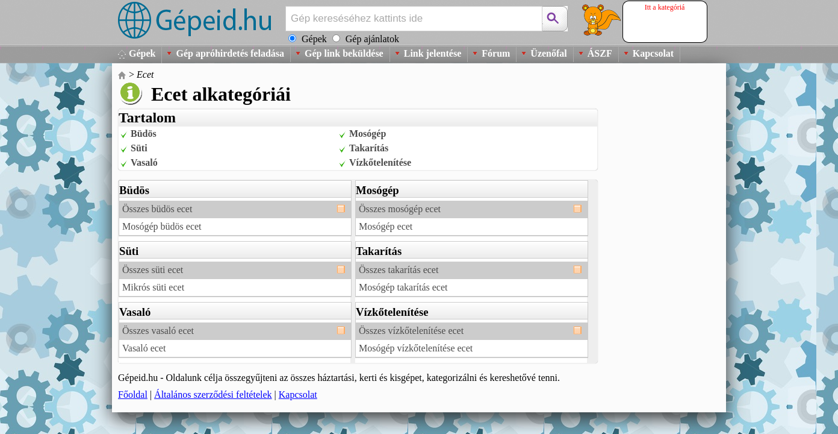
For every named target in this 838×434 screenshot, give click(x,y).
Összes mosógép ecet (400, 209)
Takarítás (368, 148)
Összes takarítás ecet (398, 270)
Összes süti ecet (152, 270)
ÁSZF (600, 53)
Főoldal (132, 394)
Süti (139, 148)
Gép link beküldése (344, 53)
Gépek (142, 53)
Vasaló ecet (144, 348)
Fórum (496, 53)
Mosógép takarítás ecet (403, 287)
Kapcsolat (653, 53)
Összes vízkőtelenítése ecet (411, 331)
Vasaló (144, 162)
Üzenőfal (548, 53)
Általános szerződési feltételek (213, 394)
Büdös (144, 133)
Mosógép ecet (385, 226)
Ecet (145, 74)
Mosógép (367, 133)
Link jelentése (433, 53)
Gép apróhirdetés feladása (230, 53)
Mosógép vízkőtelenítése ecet (416, 348)
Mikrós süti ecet (153, 287)
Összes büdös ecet (157, 209)
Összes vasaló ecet (158, 331)
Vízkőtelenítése (380, 162)
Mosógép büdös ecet (162, 226)
